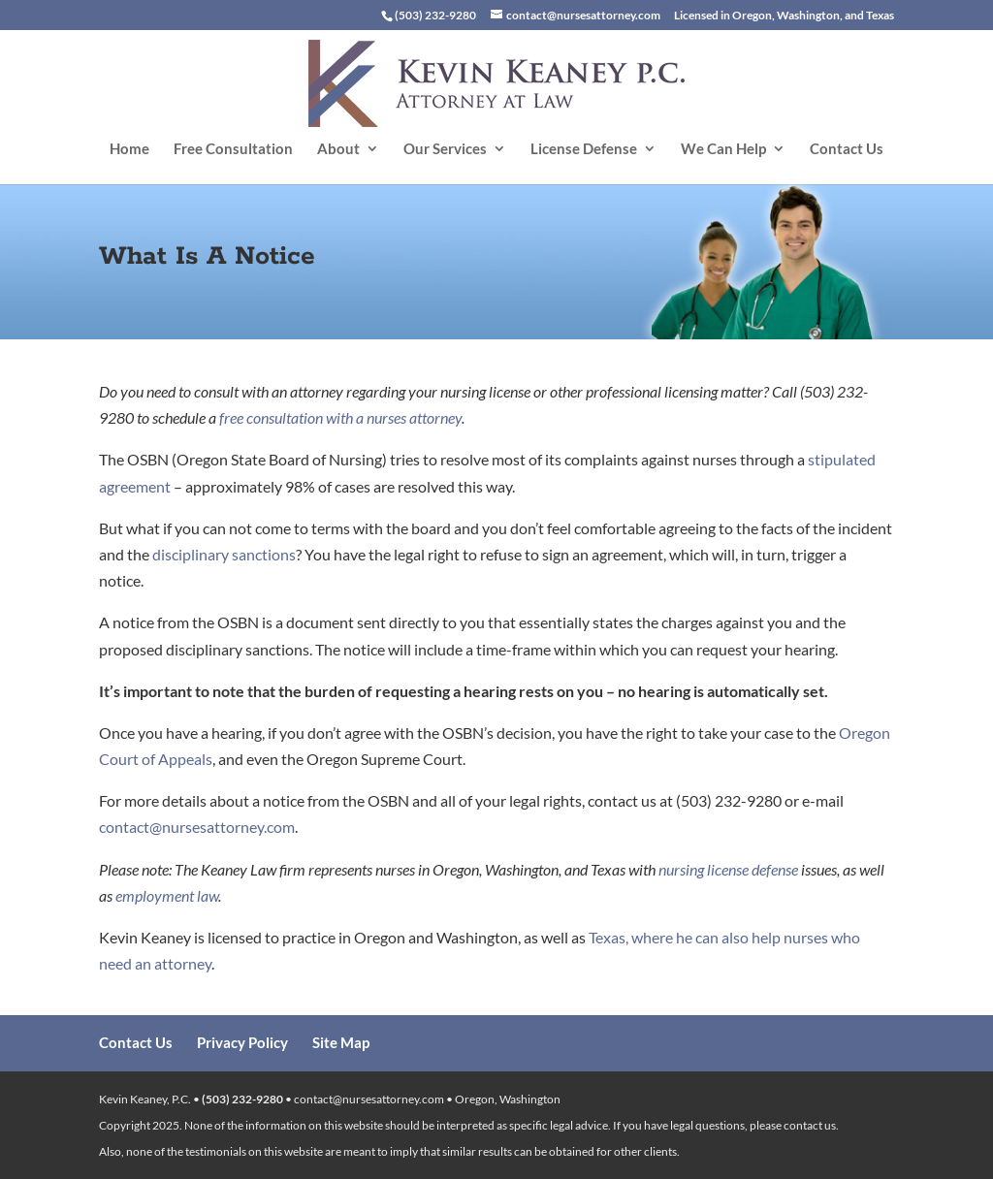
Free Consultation (233, 149)
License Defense (583, 149)
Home (129, 149)
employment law (166, 895)
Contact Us (846, 149)
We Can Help (723, 149)
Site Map (340, 1042)
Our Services (445, 149)
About (338, 149)
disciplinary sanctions (224, 554)
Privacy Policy (242, 1042)
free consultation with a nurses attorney (340, 417)
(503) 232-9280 (242, 1099)
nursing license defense (728, 869)
